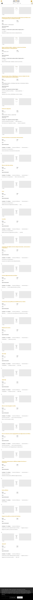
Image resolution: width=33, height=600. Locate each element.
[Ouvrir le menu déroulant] (1, 1)
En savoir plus (12, 597)
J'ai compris (20, 597)
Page (13, 3)
